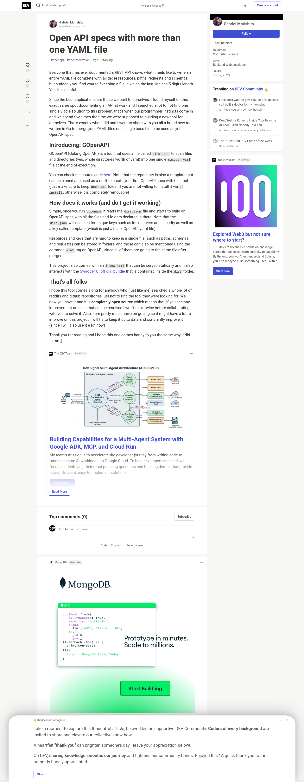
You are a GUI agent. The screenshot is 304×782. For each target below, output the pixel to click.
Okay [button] (40, 774)
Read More (59, 491)
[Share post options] (27, 126)
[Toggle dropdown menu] (191, 354)
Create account (267, 5)
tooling (107, 60)
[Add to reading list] (27, 98)
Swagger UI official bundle (102, 271)
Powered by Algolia (152, 5)
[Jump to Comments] (27, 82)
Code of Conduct (111, 545)
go (95, 60)
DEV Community (249, 89)
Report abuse (135, 545)
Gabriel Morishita (71, 22)
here (107, 175)
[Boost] (27, 112)
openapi (57, 60)
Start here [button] (223, 271)
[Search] (38, 5)
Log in (245, 5)
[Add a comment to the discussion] (125, 531)
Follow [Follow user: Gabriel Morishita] (246, 34)
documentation (78, 60)
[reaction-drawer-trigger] (27, 67)
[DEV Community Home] (26, 5)
